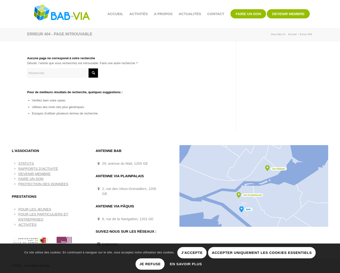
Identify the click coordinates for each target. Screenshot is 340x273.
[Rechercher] (62, 73)
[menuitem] (115, 14)
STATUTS (26, 163)
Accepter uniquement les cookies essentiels (262, 253)
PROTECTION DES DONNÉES (43, 184)
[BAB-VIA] (62, 14)
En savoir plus (186, 264)
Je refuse (150, 264)
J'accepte (192, 253)
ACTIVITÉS (27, 225)
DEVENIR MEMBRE (34, 174)
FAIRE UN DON (31, 179)
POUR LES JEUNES (34, 209)
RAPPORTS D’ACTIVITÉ (38, 169)
